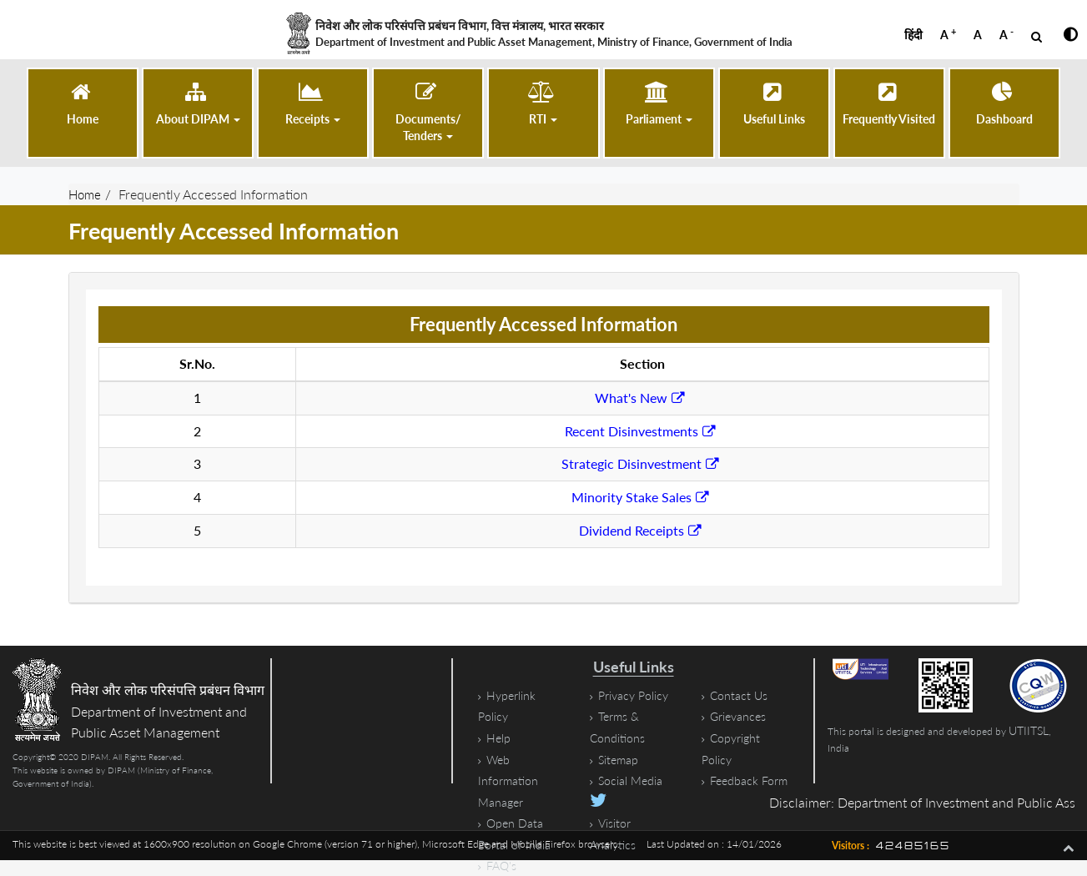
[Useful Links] (774, 104)
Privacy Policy (633, 695)
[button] (198, 104)
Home (85, 194)
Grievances (738, 716)
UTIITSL (1029, 730)
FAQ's (501, 865)
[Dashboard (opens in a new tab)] (1004, 104)
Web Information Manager (508, 780)
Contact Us (738, 695)
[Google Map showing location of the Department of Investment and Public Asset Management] (397, 720)
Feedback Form (749, 780)
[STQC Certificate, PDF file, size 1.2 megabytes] (1041, 685)
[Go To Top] (1068, 846)
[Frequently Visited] (888, 104)
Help (498, 738)
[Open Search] (1036, 36)
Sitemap (618, 759)
